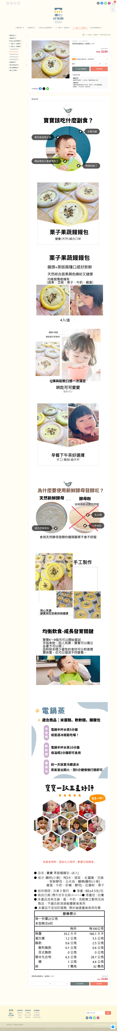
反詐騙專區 (36, 1015)
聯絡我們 (27, 1017)
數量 (73, 64)
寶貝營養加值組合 (14, 57)
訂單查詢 (36, 1012)
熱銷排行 (19, 1012)
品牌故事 (28, 1010)
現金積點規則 (37, 1017)
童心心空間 (28, 1015)
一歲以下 (19, 1015)
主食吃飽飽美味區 (14, 49)
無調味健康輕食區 (14, 59)
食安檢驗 (27, 1012)
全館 (74, 59)
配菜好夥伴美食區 (14, 54)
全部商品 (20, 1010)
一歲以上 (19, 1017)
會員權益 (37, 1010)
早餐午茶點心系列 (14, 51)
